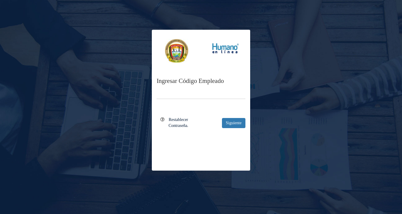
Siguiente (234, 123)
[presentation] (201, 145)
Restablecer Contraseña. (178, 122)
